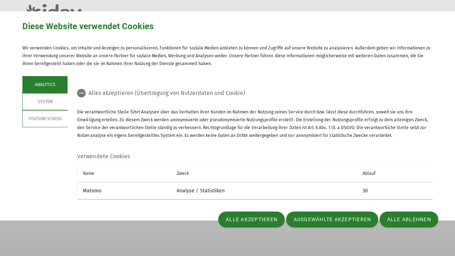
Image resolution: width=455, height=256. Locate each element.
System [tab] (44, 101)
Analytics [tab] (44, 84)
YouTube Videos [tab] (45, 118)
